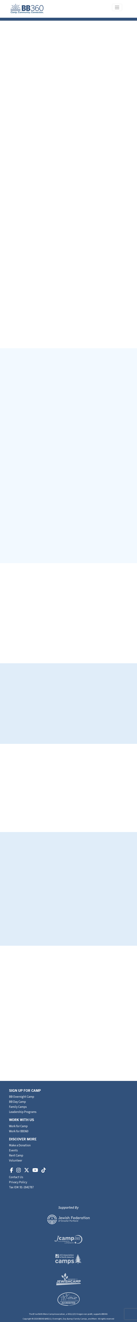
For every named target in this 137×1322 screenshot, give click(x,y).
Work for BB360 (18, 1131)
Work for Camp (18, 1126)
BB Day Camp (17, 1102)
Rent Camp (16, 1155)
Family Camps (18, 1107)
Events (13, 1150)
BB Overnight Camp (21, 1097)
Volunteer (15, 1160)
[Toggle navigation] (117, 7)
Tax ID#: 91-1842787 (21, 1187)
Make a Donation (20, 1145)
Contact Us (16, 1177)
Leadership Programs (22, 1112)
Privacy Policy (18, 1182)
